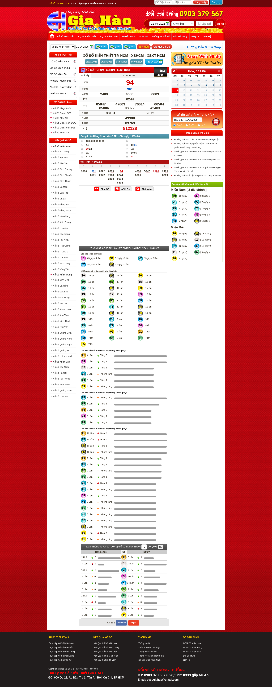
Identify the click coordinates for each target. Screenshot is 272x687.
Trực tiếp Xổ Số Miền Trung (62, 651)
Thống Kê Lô (144, 643)
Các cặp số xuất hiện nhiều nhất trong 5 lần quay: (103, 351)
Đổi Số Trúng (189, 656)
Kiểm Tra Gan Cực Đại (149, 647)
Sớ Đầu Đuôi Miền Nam (149, 660)
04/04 (121, 61)
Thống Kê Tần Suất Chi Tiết (151, 656)
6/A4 (190, 124)
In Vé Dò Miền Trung (192, 647)
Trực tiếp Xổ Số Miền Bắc (61, 647)
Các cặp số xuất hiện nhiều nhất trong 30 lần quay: (104, 429)
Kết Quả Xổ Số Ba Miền (105, 660)
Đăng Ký (216, 2)
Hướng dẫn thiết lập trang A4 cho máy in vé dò (197, 175)
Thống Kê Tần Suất (147, 651)
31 (212, 80)
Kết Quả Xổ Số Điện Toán (106, 656)
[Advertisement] (124, 220)
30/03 (106, 61)
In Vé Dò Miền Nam (192, 643)
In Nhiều (144, 46)
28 (191, 80)
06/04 (136, 61)
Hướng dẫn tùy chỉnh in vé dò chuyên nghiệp (196, 139)
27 (183, 80)
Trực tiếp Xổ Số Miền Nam (61, 643)
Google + (134, 622)
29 (198, 80)
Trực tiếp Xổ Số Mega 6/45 (61, 656)
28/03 (91, 61)
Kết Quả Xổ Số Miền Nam (106, 643)
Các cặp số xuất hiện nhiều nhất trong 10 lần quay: (104, 393)
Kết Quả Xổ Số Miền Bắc (105, 651)
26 (176, 80)
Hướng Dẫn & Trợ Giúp (204, 47)
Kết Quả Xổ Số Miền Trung (106, 647)
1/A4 (202, 124)
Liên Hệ (186, 660)
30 (205, 80)
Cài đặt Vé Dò (161, 46)
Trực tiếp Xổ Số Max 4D (60, 660)
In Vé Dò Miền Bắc (192, 651)
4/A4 (177, 124)
